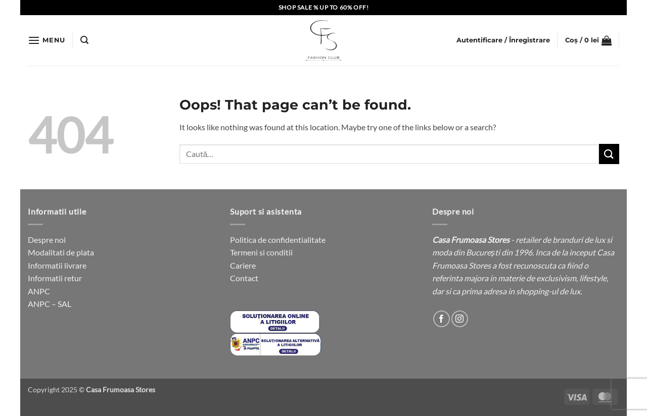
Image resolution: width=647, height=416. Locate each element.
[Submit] (609, 154)
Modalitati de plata (61, 252)
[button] (46, 40)
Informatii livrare (57, 265)
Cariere (243, 265)
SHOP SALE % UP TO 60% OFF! (324, 7)
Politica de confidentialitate (278, 239)
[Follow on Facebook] (441, 318)
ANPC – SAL (49, 303)
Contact (244, 278)
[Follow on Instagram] (459, 318)
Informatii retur (55, 278)
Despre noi (47, 239)
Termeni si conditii (261, 252)
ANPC (39, 291)
